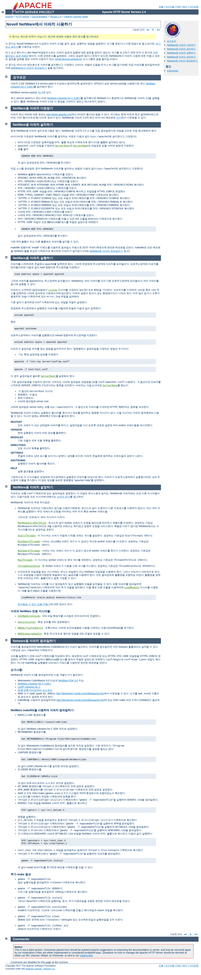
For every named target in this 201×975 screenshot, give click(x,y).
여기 (40, 92)
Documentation (39, 16)
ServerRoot (62, 145)
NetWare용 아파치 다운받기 (181, 45)
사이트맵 (194, 6)
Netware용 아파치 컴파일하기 (182, 60)
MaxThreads (25, 560)
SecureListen (27, 622)
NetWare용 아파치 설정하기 (181, 57)
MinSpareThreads (29, 541)
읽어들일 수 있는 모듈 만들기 (34, 604)
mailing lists (86, 955)
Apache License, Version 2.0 (40, 968)
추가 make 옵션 (21, 874)
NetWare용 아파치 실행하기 (181, 52)
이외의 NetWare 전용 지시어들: (31, 611)
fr (153, 29)
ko (158, 29)
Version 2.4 (56, 16)
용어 (185, 6)
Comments (172, 70)
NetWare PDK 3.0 (68, 680)
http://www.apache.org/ (58, 114)
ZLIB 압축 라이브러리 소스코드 (35, 690)
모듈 (161, 6)
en (148, 29)
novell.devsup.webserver (68, 59)
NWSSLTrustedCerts (30, 628)
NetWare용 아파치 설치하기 (181, 49)
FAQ (178, 6)
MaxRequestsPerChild (32, 523)
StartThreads (27, 535)
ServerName (80, 145)
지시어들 (169, 6)
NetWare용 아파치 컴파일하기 (106, 251)
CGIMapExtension (29, 616)
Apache (9, 16)
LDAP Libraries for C (29, 686)
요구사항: (17, 669)
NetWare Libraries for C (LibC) (64, 98)
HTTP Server (22, 16)
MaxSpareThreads (29, 550)
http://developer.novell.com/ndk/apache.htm (80, 693)
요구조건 (171, 41)
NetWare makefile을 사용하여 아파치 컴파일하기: (42, 710)
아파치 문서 (63, 496)
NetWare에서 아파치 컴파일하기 (29, 68)
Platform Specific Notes (76, 16)
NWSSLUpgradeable (30, 633)
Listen (52, 290)
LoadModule (131, 587)
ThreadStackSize (29, 566)
